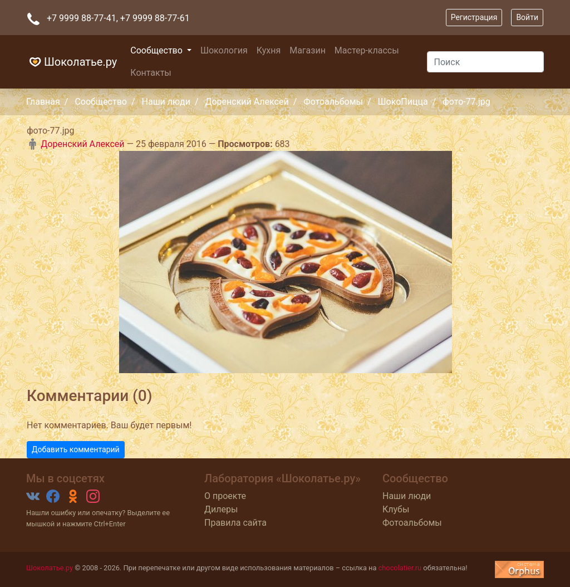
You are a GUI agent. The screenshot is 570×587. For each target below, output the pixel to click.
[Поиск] (485, 61)
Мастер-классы (367, 50)
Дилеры (221, 509)
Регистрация (474, 17)
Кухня (269, 50)
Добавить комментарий (76, 449)
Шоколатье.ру (71, 62)
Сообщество (157, 50)
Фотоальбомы (333, 101)
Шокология (224, 50)
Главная (43, 101)
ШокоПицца (403, 101)
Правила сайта (235, 522)
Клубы (395, 509)
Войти (527, 17)
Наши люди (166, 101)
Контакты (150, 72)
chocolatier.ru (400, 568)
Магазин (307, 50)
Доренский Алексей (246, 101)
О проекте (225, 496)
